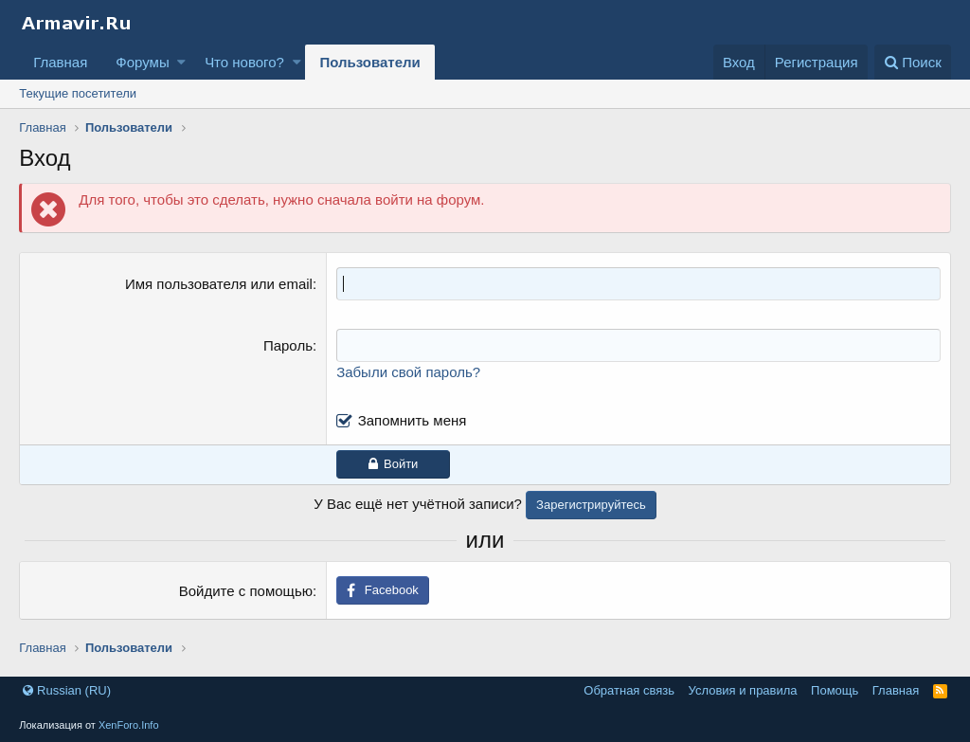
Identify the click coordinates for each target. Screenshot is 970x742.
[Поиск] (912, 62)
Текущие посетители (77, 93)
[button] (181, 62)
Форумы (142, 62)
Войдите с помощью (246, 591)
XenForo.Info (129, 725)
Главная (60, 62)
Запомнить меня (412, 420)
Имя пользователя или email (219, 284)
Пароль (288, 345)
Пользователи (369, 62)
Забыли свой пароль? (408, 372)
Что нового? (244, 62)
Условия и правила (743, 690)
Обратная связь (629, 690)
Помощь (834, 690)
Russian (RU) (67, 690)
